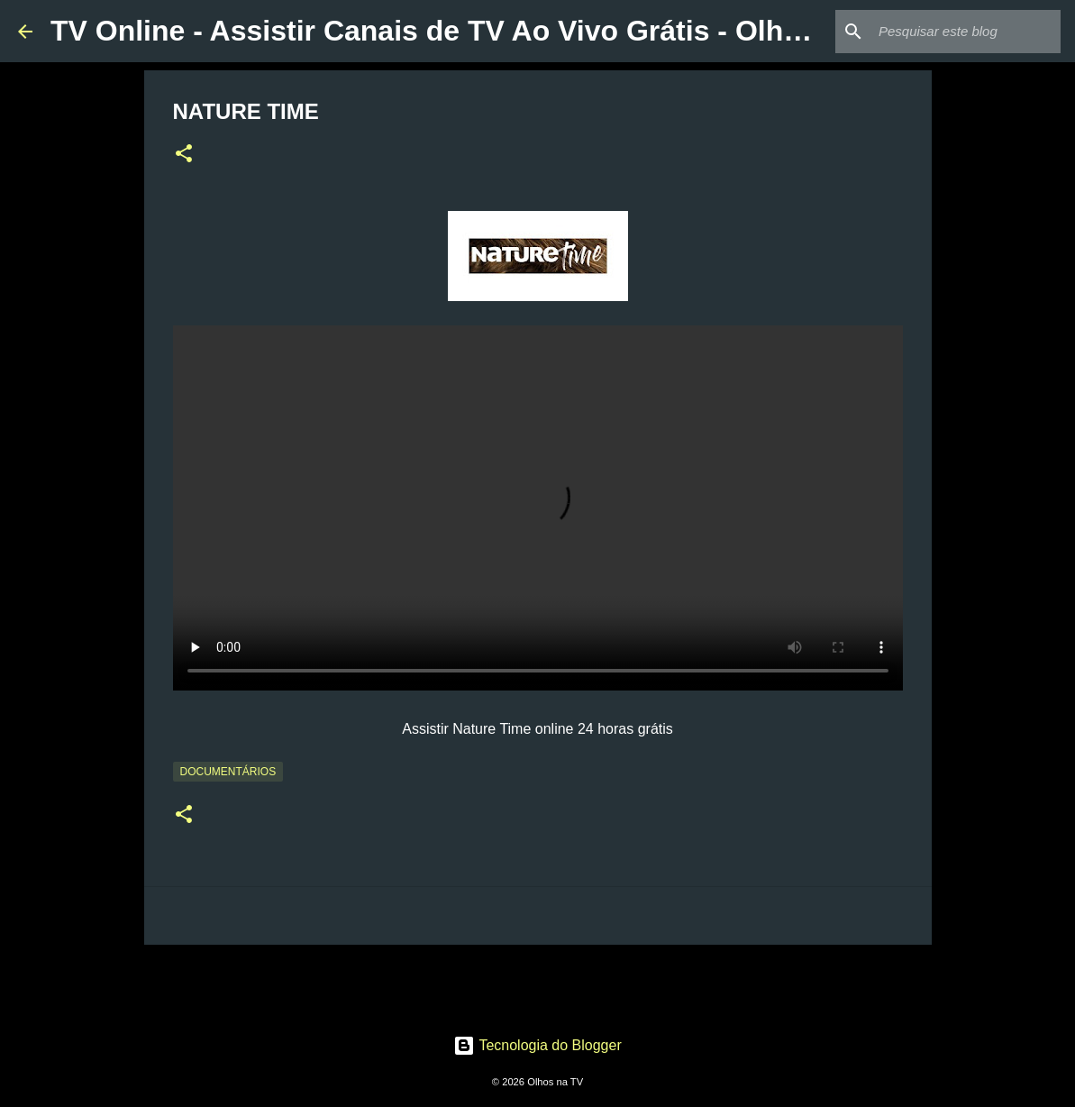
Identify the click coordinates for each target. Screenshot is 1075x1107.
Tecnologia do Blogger (537, 1045)
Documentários (228, 771)
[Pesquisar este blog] (966, 31)
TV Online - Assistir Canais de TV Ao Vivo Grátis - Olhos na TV (477, 30)
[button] (184, 155)
